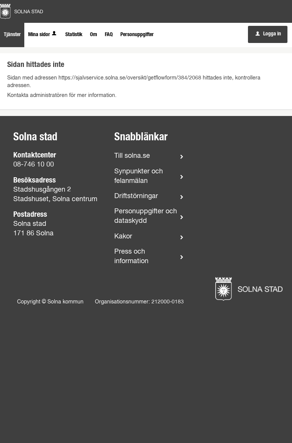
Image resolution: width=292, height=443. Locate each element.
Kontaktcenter (34, 155)
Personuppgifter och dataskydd (145, 216)
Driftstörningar (136, 196)
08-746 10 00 (33, 164)
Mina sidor (43, 34)
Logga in (268, 34)
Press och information (131, 256)
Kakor (123, 236)
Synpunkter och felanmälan (138, 176)
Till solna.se (132, 155)
